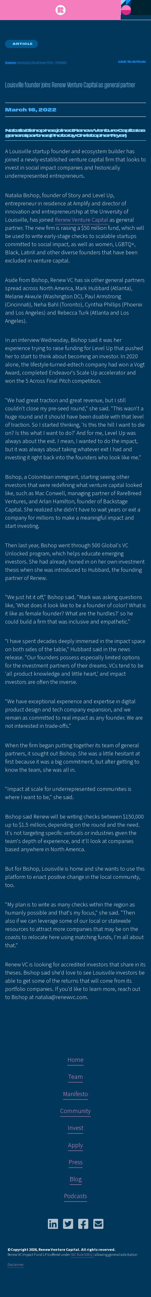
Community (75, 1111)
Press (76, 1162)
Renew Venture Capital (81, 220)
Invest (75, 1128)
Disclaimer (16, 1264)
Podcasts (75, 1196)
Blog (76, 1179)
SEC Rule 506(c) (82, 1254)
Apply (75, 1145)
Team (75, 1077)
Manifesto (75, 1094)
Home (75, 1060)
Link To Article (132, 61)
